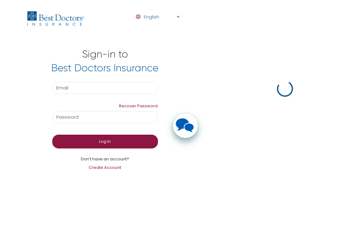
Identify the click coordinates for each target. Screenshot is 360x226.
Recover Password (138, 106)
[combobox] (156, 17)
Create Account (105, 167)
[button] (178, 17)
